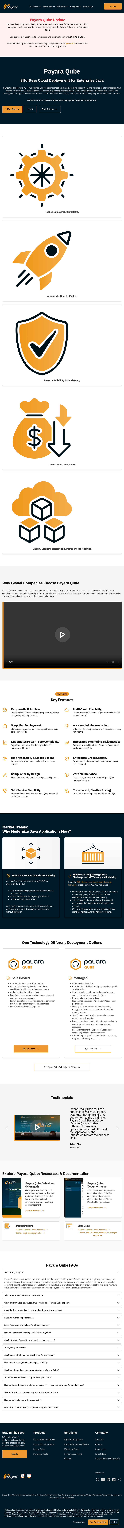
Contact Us (88, 6)
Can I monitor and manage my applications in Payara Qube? (31, 1370)
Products (34, 6)
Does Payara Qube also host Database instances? (27, 1325)
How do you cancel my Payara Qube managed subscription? (31, 1407)
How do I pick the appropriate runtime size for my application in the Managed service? (44, 1385)
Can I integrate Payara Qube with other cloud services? (29, 1340)
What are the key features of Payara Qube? (24, 1295)
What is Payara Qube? (14, 1272)
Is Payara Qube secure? (15, 1347)
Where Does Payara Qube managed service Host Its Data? (31, 1392)
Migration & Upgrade (73, 1439)
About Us (99, 1439)
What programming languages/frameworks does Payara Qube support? (37, 1303)
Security (67, 1459)
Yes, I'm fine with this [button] (98, 1522)
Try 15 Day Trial (93, 1049)
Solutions (61, 6)
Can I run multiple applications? (18, 1318)
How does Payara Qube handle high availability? (26, 1362)
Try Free (113, 6)
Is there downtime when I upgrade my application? (27, 1377)
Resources (47, 6)
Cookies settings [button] (79, 1522)
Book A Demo (50, 109)
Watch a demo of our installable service (32, 1230)
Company (74, 6)
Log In (30, 109)
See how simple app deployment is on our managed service (98, 1234)
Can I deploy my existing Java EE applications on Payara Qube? (33, 1310)
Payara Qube (39, 1449)
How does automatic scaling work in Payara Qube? (27, 1332)
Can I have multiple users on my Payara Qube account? (29, 1355)
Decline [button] (114, 1522)
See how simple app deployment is (30, 1233)
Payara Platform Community (107, 1459)
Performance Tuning (73, 1454)
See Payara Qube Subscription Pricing (62, 1067)
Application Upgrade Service (76, 1444)
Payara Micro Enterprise (43, 1444)
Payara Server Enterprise (44, 1439)
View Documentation (97, 1207)
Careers (98, 1444)
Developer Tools (40, 1454)
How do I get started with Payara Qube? (22, 1400)
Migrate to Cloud (71, 1449)
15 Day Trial (12, 109)
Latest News (100, 1454)
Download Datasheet (35, 1210)
